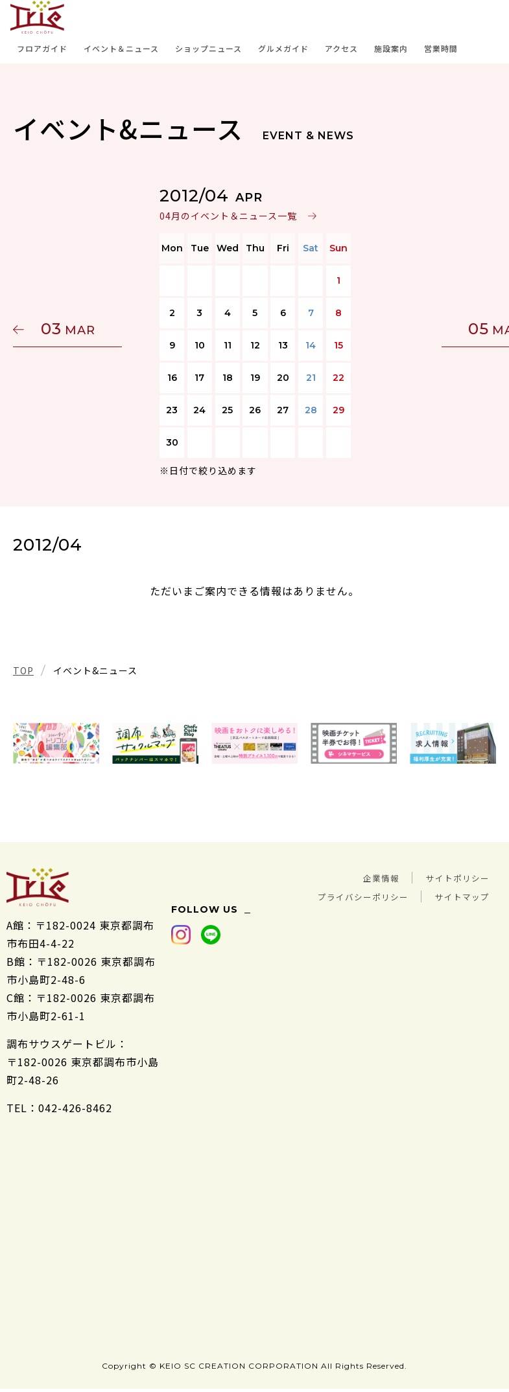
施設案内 (391, 48)
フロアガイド (42, 48)
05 (434, 328)
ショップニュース (208, 48)
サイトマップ (456, 895)
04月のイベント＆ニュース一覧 (227, 215)
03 (74, 328)
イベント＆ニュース (121, 48)
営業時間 (441, 48)
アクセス (341, 48)
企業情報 (361, 877)
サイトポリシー (451, 877)
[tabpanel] (56, 743)
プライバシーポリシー (339, 895)
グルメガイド (283, 48)
